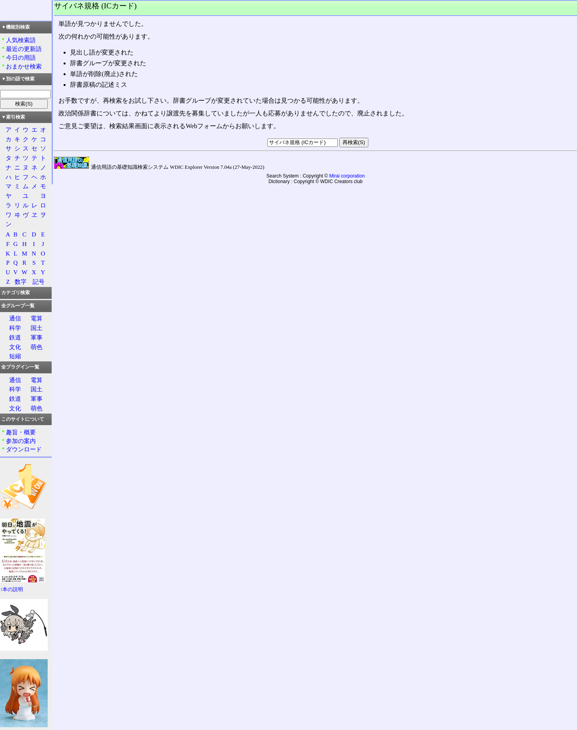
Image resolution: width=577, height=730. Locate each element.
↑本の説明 (11, 589)
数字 (21, 281)
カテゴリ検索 (15, 292)
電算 (37, 318)
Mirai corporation (347, 176)
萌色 (37, 347)
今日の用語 (21, 57)
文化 (15, 347)
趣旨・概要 (21, 432)
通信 (15, 318)
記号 (39, 281)
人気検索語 (21, 40)
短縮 (15, 356)
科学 (15, 327)
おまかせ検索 (24, 66)
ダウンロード (24, 449)
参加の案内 (21, 440)
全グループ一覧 (18, 305)
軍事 (37, 337)
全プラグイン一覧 (20, 367)
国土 (37, 327)
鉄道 (15, 337)
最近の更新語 (24, 48)
